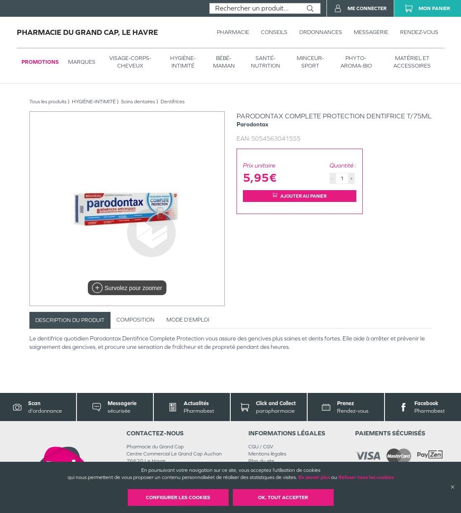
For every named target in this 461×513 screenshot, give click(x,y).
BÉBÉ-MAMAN (224, 62)
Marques (81, 62)
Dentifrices (172, 102)
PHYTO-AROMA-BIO (356, 62)
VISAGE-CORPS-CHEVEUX (130, 62)
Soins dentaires (138, 102)
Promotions (40, 62)
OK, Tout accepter (283, 497)
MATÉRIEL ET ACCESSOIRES (412, 62)
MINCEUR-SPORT (310, 62)
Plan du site (261, 461)
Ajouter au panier (300, 196)
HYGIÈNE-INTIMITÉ (183, 62)
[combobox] (255, 8)
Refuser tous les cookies (366, 477)
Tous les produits (47, 102)
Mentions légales (267, 454)
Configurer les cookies (178, 497)
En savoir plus (314, 477)
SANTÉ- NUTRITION (265, 62)
